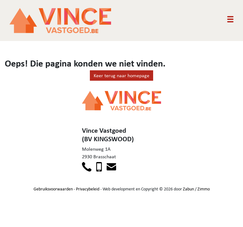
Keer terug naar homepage (121, 75)
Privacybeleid (87, 189)
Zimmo (203, 189)
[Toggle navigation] (230, 19)
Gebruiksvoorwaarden (53, 189)
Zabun (188, 189)
